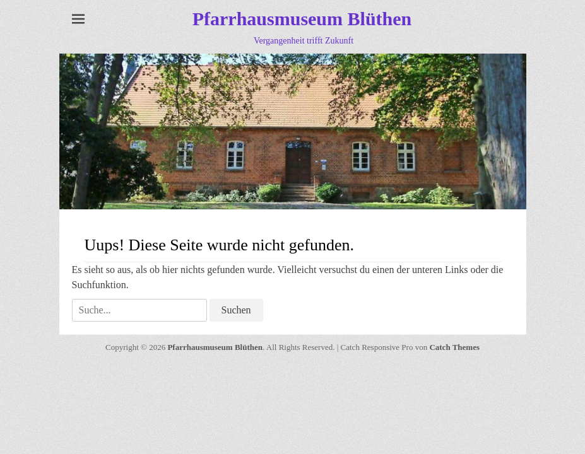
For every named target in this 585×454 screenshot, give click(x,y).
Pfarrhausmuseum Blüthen (302, 18)
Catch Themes (454, 347)
